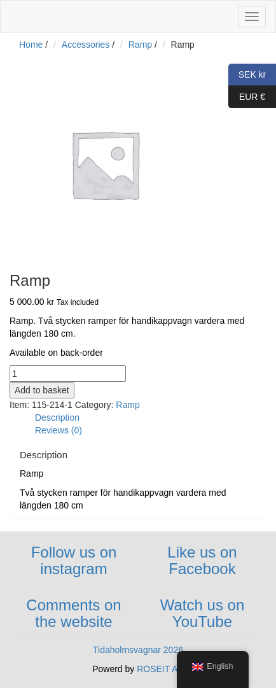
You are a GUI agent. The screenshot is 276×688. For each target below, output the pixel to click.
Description (57, 417)
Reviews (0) (58, 430)
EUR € (246, 97)
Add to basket (42, 390)
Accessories (85, 44)
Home (31, 44)
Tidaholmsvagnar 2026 (138, 650)
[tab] (150, 417)
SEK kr (247, 75)
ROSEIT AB (160, 669)
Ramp (140, 44)
